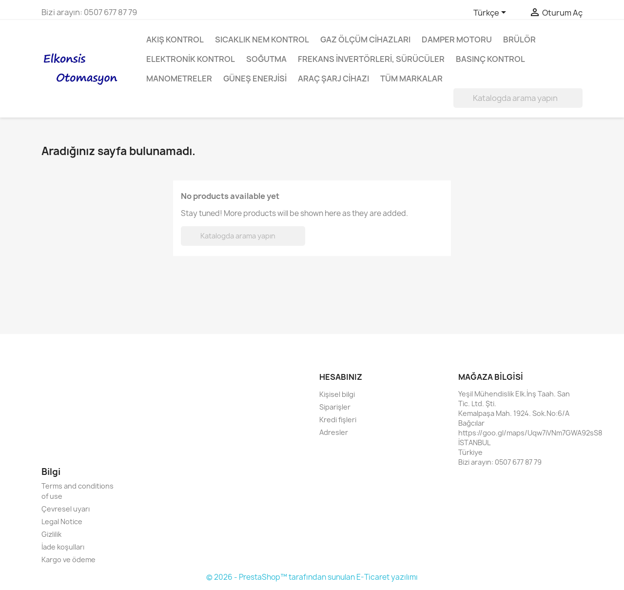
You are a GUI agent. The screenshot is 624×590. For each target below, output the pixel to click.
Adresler (333, 432)
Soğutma (266, 59)
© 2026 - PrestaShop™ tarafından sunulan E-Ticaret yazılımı (312, 577)
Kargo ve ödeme (68, 559)
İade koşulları (62, 546)
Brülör (519, 39)
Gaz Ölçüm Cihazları (365, 39)
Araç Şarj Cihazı (333, 78)
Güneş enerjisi (255, 78)
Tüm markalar (411, 78)
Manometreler (179, 78)
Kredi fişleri (337, 419)
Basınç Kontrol (490, 59)
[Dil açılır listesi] (491, 13)
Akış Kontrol (175, 39)
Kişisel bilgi (337, 394)
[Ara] (518, 98)
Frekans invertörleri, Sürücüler (371, 59)
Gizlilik (51, 534)
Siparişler (335, 407)
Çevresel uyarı (65, 508)
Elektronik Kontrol (190, 59)
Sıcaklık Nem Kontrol (262, 39)
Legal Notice (61, 521)
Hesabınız (340, 377)
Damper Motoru (457, 39)
